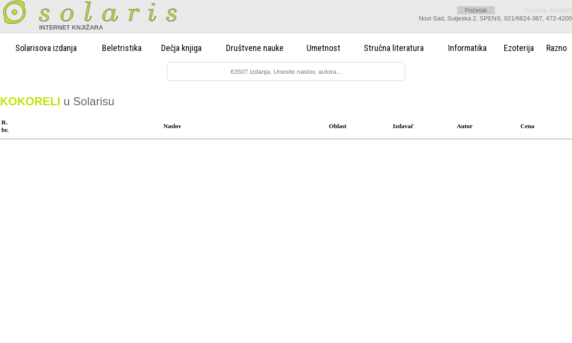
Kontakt (560, 10)
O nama (535, 10)
